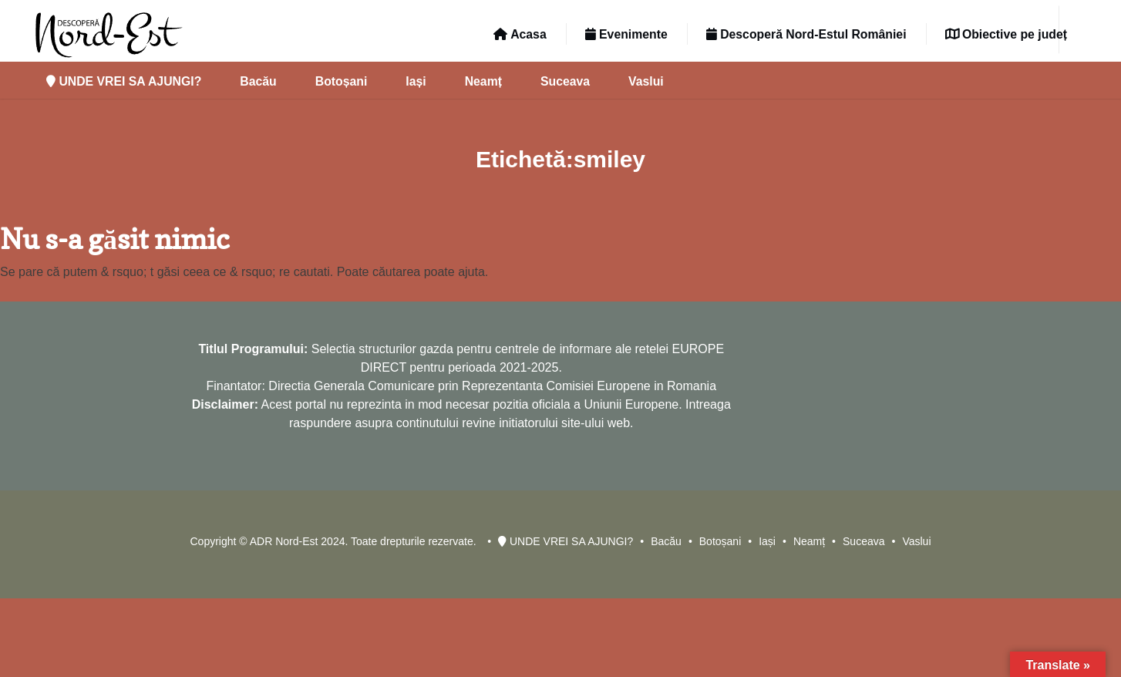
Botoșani (341, 81)
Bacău (258, 81)
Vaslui (646, 81)
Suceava (565, 81)
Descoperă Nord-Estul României (806, 34)
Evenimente (626, 34)
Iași (416, 81)
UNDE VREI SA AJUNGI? (123, 81)
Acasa (519, 34)
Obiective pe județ (1006, 34)
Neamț (483, 81)
